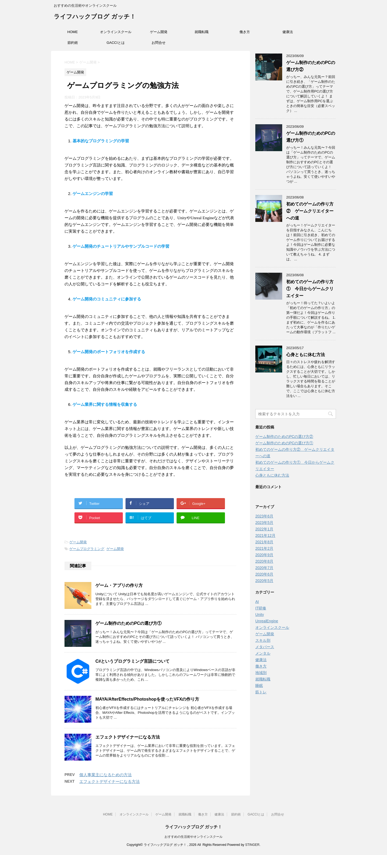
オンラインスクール (115, 32)
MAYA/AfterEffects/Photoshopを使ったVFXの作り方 (147, 699)
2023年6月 (264, 516)
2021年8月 (264, 542)
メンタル (262, 653)
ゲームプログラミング (86, 549)
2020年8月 (264, 561)
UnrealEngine (266, 621)
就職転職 (202, 32)
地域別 (261, 672)
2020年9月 (264, 555)
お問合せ (159, 43)
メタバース (264, 647)
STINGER (252, 845)
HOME (72, 32)
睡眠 (259, 685)
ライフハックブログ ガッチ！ (95, 17)
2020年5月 (264, 581)
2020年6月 (264, 574)
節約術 (72, 43)
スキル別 (262, 640)
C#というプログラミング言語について (132, 661)
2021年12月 (265, 535)
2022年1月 (264, 529)
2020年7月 (264, 568)
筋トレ (261, 692)
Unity (259, 614)
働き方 (244, 32)
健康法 (287, 32)
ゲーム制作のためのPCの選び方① (128, 623)
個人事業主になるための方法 (105, 774)
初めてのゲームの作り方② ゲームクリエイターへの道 (310, 211)
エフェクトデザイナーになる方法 (127, 737)
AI (257, 601)
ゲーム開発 (158, 32)
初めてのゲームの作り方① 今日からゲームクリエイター (310, 288)
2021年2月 (264, 548)
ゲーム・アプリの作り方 (119, 585)
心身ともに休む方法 (305, 354)
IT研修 (260, 608)
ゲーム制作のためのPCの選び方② (284, 436)
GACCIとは (115, 43)
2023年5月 (264, 522)
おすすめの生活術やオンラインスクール (193, 837)
